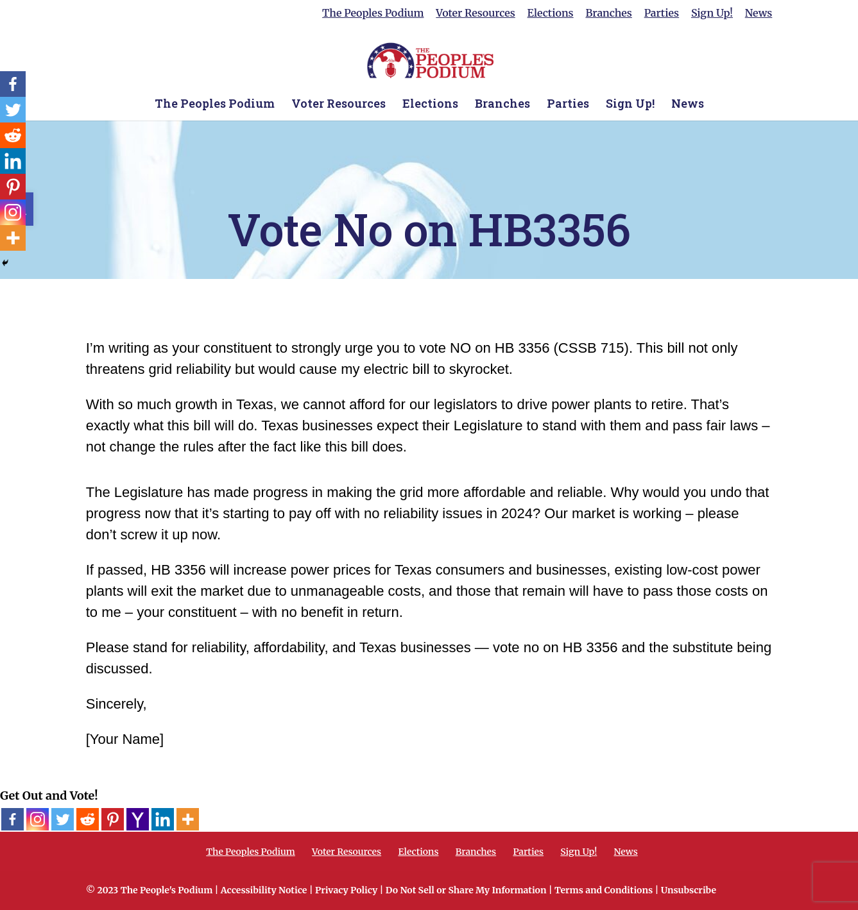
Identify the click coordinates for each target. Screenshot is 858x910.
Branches (608, 13)
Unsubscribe (688, 890)
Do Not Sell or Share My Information (466, 890)
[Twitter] (62, 819)
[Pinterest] (112, 819)
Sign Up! (712, 13)
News (759, 13)
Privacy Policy (346, 890)
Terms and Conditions (603, 890)
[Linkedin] (162, 819)
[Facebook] (12, 819)
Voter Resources (475, 13)
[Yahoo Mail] (137, 819)
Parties (661, 13)
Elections (551, 13)
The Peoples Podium (373, 13)
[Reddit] (87, 819)
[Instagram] (37, 819)
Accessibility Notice (264, 890)
